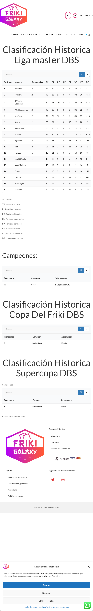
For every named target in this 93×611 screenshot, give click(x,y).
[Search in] (87, 74)
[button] (88, 566)
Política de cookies (31, 607)
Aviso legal (12, 490)
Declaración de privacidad (49, 607)
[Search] (82, 74)
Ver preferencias (46, 600)
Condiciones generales (18, 484)
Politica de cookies (16, 496)
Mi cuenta (55, 436)
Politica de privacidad (17, 477)
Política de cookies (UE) (61, 448)
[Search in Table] (41, 74)
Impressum (64, 607)
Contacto (55, 442)
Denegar (46, 593)
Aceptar (46, 585)
